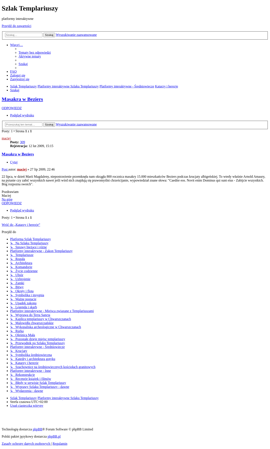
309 (22, 142)
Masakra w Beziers (22, 99)
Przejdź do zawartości (16, 26)
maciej (6, 138)
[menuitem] (35, 52)
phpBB (37, 429)
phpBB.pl (54, 436)
